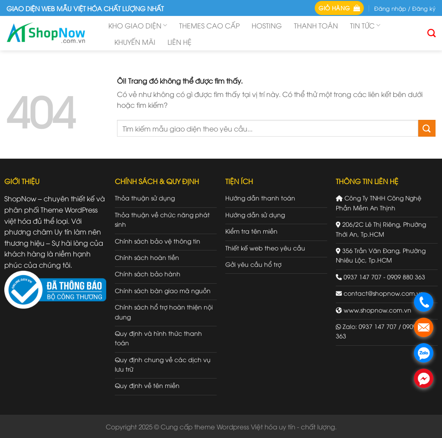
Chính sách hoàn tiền (147, 257)
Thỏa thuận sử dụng (145, 198)
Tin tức (365, 25)
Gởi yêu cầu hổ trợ (253, 264)
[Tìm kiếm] (431, 33)
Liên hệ (179, 42)
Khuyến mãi (134, 42)
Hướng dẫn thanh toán (260, 198)
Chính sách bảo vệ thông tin (157, 241)
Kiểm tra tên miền (251, 231)
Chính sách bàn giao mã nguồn (163, 290)
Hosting (267, 25)
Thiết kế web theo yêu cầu (265, 248)
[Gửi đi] (427, 128)
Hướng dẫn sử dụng (255, 214)
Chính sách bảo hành (147, 273)
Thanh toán (316, 25)
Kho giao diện (137, 25)
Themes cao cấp (209, 25)
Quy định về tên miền (147, 385)
